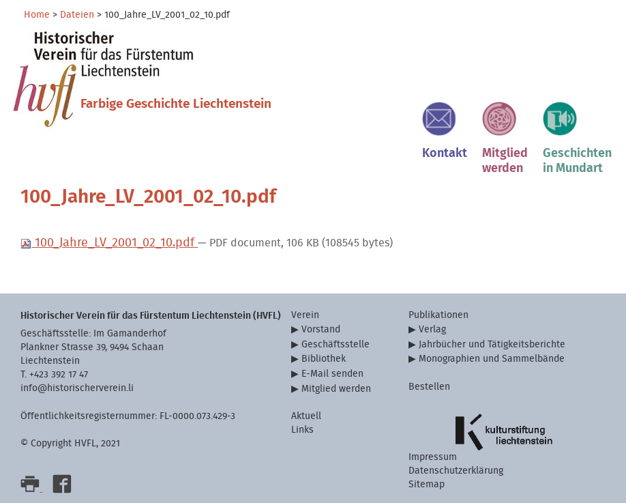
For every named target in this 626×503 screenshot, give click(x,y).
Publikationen (438, 315)
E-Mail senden (332, 374)
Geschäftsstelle (335, 344)
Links (302, 430)
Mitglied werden (336, 389)
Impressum (432, 457)
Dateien (77, 15)
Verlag (432, 329)
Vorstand (320, 329)
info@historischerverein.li (77, 388)
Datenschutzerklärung (455, 470)
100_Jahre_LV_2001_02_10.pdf (109, 242)
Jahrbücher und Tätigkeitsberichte (492, 344)
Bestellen (429, 387)
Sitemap (426, 484)
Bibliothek (323, 359)
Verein (305, 315)
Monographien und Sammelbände (492, 359)
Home (37, 15)
